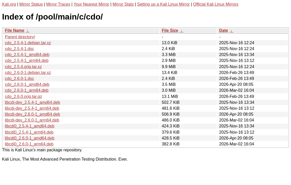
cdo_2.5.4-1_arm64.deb (26, 60)
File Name (14, 30)
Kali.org (9, 4)
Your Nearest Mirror (91, 4)
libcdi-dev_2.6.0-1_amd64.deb (32, 114)
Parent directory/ (20, 37)
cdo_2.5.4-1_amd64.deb (27, 54)
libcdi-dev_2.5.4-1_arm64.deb (32, 108)
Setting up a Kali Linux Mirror (163, 4)
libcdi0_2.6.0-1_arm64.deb (29, 144)
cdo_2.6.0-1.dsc (19, 78)
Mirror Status (31, 4)
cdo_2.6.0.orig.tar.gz (23, 96)
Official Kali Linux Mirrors (215, 4)
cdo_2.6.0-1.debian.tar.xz (28, 72)
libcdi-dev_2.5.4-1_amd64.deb (32, 102)
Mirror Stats (123, 4)
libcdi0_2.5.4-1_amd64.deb (29, 126)
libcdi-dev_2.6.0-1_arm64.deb (32, 120)
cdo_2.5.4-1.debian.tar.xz (28, 43)
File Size (170, 30)
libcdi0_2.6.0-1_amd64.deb (29, 138)
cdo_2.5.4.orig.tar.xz (23, 66)
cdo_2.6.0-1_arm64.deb (26, 90)
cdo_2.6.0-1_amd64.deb (27, 84)
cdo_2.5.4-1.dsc (19, 49)
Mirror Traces (58, 4)
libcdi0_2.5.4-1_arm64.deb (29, 132)
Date (223, 30)
